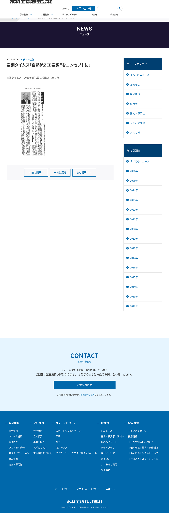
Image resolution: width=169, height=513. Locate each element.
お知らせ (135, 84)
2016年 (134, 267)
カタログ (13, 442)
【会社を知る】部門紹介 (140, 442)
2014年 (134, 287)
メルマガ (135, 132)
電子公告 (105, 458)
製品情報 (135, 94)
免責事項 (105, 470)
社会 (58, 442)
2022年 (134, 209)
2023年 (134, 200)
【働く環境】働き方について (143, 453)
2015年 (134, 277)
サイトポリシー (62, 488)
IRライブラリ (108, 447)
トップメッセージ (137, 430)
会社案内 (38, 430)
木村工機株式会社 (84, 501)
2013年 (134, 296)
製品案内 (13, 430)
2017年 (134, 258)
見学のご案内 (40, 447)
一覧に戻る (60, 172)
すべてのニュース (139, 75)
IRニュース (106, 430)
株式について (108, 453)
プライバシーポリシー (88, 488)
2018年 (134, 248)
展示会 (133, 104)
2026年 (134, 171)
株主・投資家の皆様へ (112, 436)
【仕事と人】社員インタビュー (144, 458)
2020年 (134, 229)
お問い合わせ (83, 8)
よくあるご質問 (109, 464)
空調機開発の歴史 (42, 453)
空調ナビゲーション (19, 453)
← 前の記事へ (36, 172)
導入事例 (13, 458)
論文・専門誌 (137, 113)
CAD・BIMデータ (17, 447)
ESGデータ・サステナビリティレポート (76, 453)
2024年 (134, 190)
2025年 (134, 180)
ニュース (64, 8)
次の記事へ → (84, 172)
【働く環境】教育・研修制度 (143, 447)
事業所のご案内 (88, 394)
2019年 (134, 238)
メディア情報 (27, 59)
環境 (58, 436)
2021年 (134, 219)
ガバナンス (61, 447)
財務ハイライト (109, 442)
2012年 (134, 306)
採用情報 (132, 436)
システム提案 (15, 436)
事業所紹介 (39, 442)
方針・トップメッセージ (68, 430)
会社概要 (38, 436)
